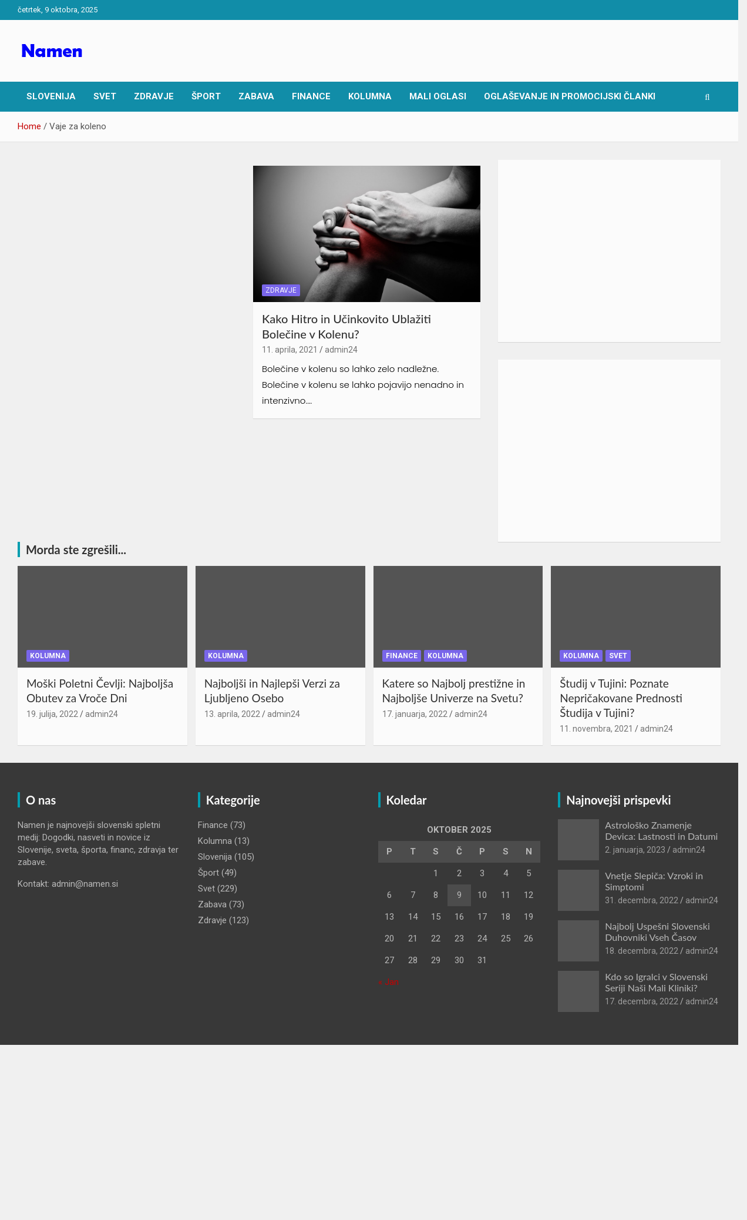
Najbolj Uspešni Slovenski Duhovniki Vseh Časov (664, 932)
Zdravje (154, 96)
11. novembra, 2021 (603, 730)
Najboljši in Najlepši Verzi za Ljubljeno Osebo (274, 692)
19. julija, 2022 (52, 715)
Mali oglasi (437, 96)
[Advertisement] (617, 251)
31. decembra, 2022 (648, 902)
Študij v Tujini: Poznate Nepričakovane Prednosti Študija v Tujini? (628, 699)
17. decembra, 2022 (648, 1003)
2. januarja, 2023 (642, 851)
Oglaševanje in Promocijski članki (569, 96)
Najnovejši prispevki (625, 801)
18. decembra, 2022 (648, 952)
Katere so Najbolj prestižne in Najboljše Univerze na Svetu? (458, 692)
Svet (104, 96)
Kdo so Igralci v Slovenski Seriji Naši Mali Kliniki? (663, 983)
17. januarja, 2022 (419, 715)
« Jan (392, 983)
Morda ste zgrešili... (76, 549)
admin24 (344, 351)
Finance (311, 96)
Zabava (256, 96)
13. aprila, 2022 (235, 715)
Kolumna (370, 96)
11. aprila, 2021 (293, 351)
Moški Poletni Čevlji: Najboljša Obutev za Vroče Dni (99, 692)
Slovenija (51, 96)
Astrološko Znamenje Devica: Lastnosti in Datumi (668, 831)
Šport (206, 96)
